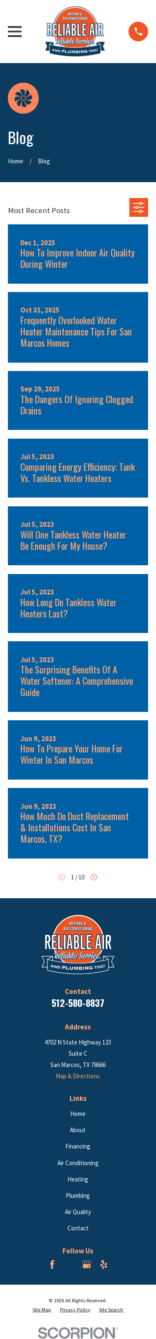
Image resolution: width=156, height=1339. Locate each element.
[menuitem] (41, 1310)
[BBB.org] (69, 1264)
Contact (78, 1228)
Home (78, 1114)
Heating (77, 1179)
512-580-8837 (78, 1003)
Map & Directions (78, 1076)
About (78, 1130)
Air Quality (78, 1212)
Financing (77, 1146)
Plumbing (78, 1195)
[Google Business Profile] (86, 1264)
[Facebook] (52, 1264)
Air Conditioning (78, 1163)
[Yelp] (103, 1264)
